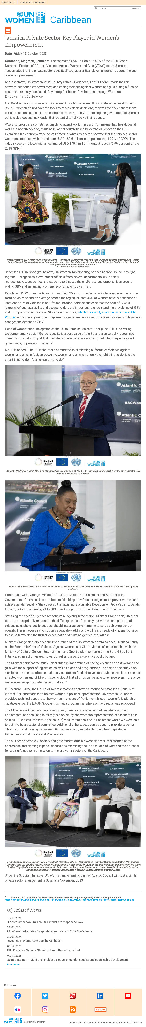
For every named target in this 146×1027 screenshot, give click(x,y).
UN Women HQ (8, 2)
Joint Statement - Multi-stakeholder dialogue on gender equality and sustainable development (67, 959)
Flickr (17, 1009)
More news (12, 964)
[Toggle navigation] (8, 30)
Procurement (124, 1022)
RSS (73, 1009)
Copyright (28, 1022)
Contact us (137, 1022)
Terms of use (75, 1022)
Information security (107, 1022)
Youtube (128, 995)
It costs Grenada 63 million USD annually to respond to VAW (45, 922)
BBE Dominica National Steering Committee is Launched (43, 950)
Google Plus (73, 995)
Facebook (17, 995)
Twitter (45, 995)
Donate (100, 1009)
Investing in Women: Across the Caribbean (34, 940)
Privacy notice (89, 1022)
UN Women (40, 1022)
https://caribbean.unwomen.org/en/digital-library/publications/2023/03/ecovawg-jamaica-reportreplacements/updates (69, 900)
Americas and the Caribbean (32, 2)
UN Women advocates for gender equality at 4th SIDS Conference (49, 931)
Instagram (45, 1009)
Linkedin (100, 995)
